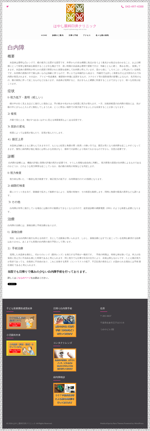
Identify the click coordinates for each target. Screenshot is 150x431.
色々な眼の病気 (102, 35)
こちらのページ (23, 278)
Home (44, 35)
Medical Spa (105, 423)
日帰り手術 (73, 35)
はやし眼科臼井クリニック (75, 26)
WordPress (139, 423)
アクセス (87, 35)
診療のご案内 (58, 35)
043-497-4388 (132, 6)
